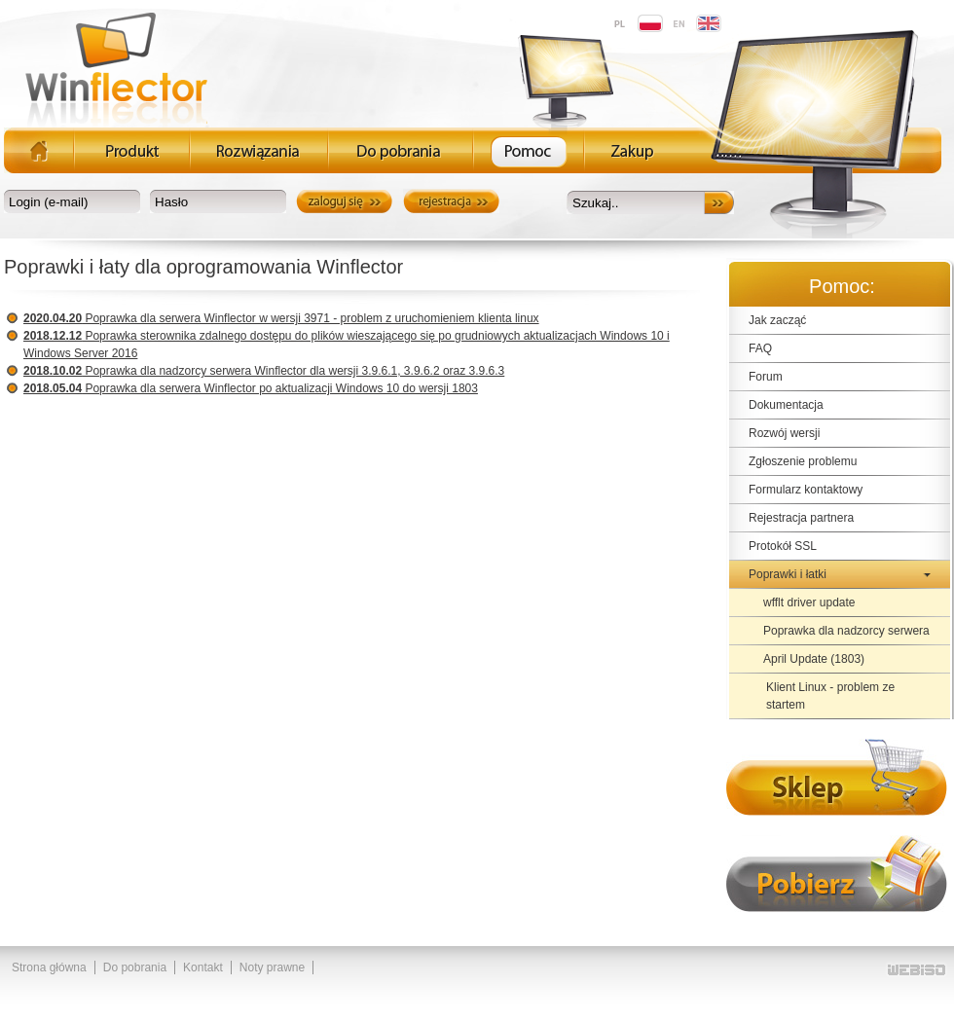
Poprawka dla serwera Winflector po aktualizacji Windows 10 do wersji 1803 (250, 388)
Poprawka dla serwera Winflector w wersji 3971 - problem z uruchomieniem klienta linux (281, 318)
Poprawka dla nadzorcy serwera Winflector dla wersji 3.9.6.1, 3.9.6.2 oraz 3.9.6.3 (263, 371)
